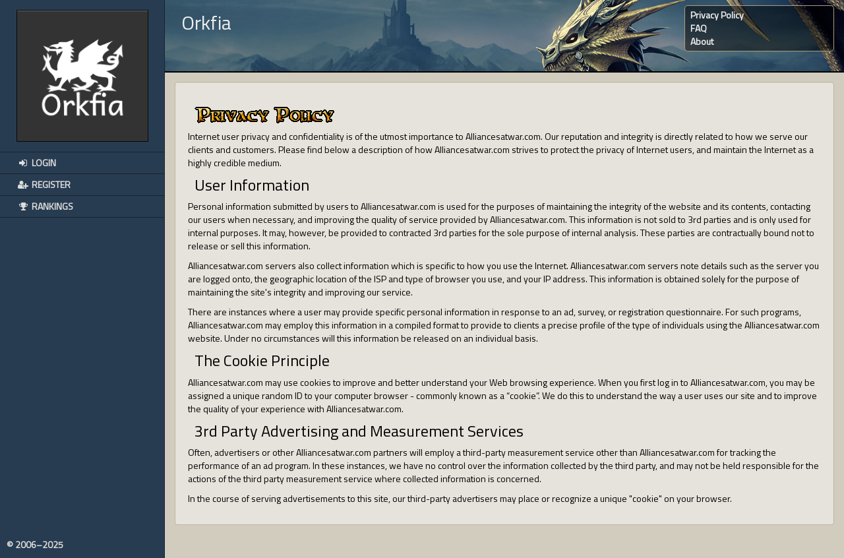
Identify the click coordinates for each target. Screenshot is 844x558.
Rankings (44, 206)
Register (43, 184)
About (701, 41)
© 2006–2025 (35, 544)
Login (36, 163)
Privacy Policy (717, 15)
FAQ (698, 28)
